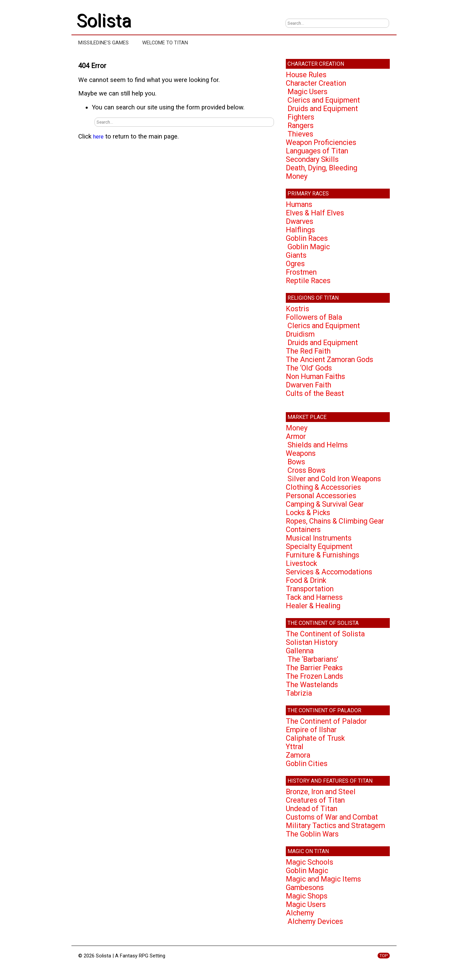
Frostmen (301, 272)
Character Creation (316, 83)
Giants (296, 255)
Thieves (300, 134)
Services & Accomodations (329, 572)
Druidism (300, 334)
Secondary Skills (312, 159)
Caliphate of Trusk (315, 738)
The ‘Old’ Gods (309, 368)
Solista (104, 20)
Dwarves (299, 221)
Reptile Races (308, 280)
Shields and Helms (318, 445)
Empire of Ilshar (311, 729)
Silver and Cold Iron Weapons (334, 478)
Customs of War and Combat (332, 817)
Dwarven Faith (308, 385)
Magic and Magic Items (323, 879)
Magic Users (307, 91)
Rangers (301, 125)
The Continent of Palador (326, 721)
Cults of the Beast (315, 393)
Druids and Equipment (323, 108)
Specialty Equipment (319, 546)
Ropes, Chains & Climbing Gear (335, 521)
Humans (299, 204)
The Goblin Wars (312, 834)
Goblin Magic (309, 246)
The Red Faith (308, 351)
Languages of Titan (317, 151)
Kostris (297, 308)
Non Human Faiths (315, 376)
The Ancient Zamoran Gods (329, 359)
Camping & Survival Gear (325, 504)
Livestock (301, 563)
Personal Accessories (321, 495)
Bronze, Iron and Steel (321, 791)
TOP (383, 955)
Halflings (300, 230)
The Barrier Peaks (314, 667)
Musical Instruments (319, 538)
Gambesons (305, 887)
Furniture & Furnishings (322, 555)
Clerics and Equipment (324, 100)
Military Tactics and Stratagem (335, 825)
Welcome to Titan (165, 43)
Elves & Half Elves (315, 213)
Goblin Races (307, 238)
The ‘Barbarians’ (313, 659)
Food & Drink (306, 580)
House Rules (306, 74)
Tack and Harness (314, 597)
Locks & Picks (308, 512)
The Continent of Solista (325, 634)
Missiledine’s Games (103, 43)
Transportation (310, 589)
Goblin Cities (306, 763)
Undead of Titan (311, 808)
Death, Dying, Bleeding (321, 168)
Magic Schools (309, 862)
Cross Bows (306, 470)
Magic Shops (306, 896)
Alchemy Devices (315, 921)
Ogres (295, 263)
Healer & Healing (313, 605)
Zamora (298, 755)
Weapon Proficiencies (321, 142)
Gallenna (300, 651)
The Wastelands (312, 684)
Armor (296, 436)
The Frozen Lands (314, 676)
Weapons (301, 453)
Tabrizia (299, 693)
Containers (303, 529)
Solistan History (312, 642)
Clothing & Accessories (323, 487)
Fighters (301, 117)
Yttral (294, 746)
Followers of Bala (314, 317)
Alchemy (300, 913)
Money (296, 176)
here (98, 136)
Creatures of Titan (315, 800)
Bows (296, 462)
